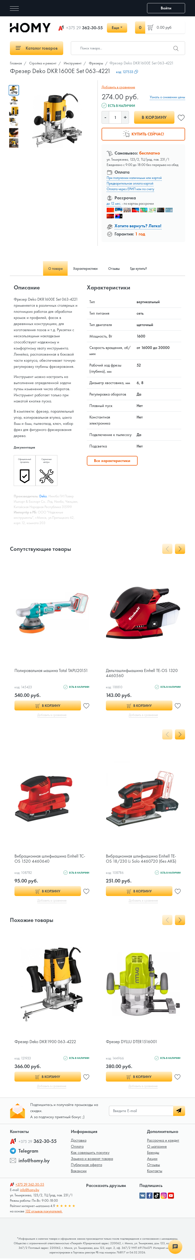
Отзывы (153, 1166)
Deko (43, 496)
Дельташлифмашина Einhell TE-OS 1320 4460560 (143, 672)
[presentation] (167, 549)
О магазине (157, 1148)
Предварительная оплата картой (130, 183)
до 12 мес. (114, 203)
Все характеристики (112, 460)
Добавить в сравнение (118, 87)
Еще (115, 27)
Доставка (78, 1141)
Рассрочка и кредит (163, 1141)
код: (127, 71)
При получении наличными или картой (134, 177)
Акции (152, 1160)
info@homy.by (34, 1162)
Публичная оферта (86, 1166)
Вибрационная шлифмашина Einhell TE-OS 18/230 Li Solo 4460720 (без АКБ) (142, 858)
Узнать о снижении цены (167, 97)
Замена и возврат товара (92, 1160)
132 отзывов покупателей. (43, 1212)
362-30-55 (84, 27)
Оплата (77, 1148)
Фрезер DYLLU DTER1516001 (132, 1042)
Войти (166, 8)
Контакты (154, 1172)
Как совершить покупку (90, 1154)
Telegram (28, 1152)
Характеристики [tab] (82, 268)
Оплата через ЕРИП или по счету (130, 189)
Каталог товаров (37, 48)
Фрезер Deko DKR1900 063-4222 (46, 1042)
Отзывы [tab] (115, 268)
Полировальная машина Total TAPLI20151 (41, 672)
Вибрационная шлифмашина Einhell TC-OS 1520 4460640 (51, 858)
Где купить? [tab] (145, 268)
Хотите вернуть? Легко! (138, 226)
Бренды (153, 1154)
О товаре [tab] (48, 268)
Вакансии (79, 1172)
